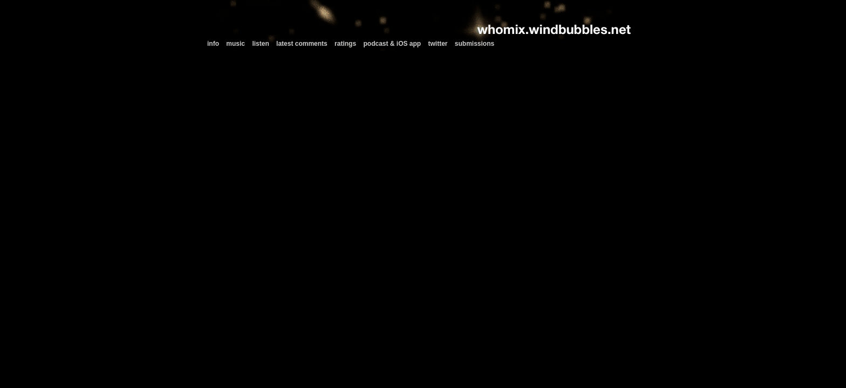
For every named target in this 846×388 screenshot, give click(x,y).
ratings (345, 43)
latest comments (302, 43)
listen (260, 43)
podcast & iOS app (392, 43)
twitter (438, 43)
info (213, 43)
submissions (474, 43)
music (235, 43)
